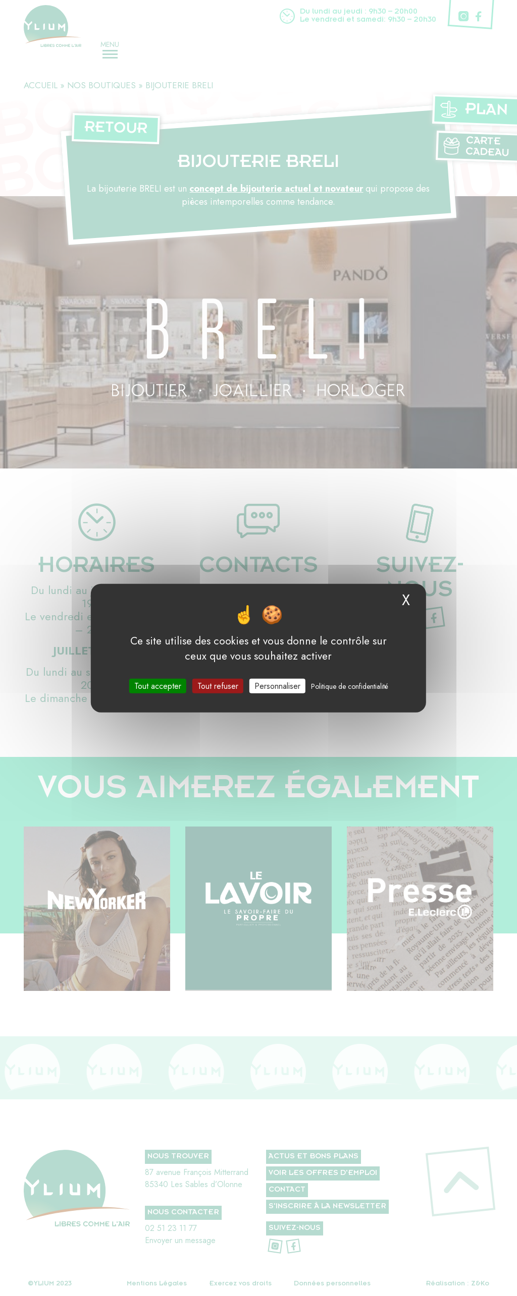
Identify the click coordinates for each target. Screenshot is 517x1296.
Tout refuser (217, 685)
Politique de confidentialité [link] (349, 686)
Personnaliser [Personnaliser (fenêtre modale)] (277, 685)
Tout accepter (157, 685)
